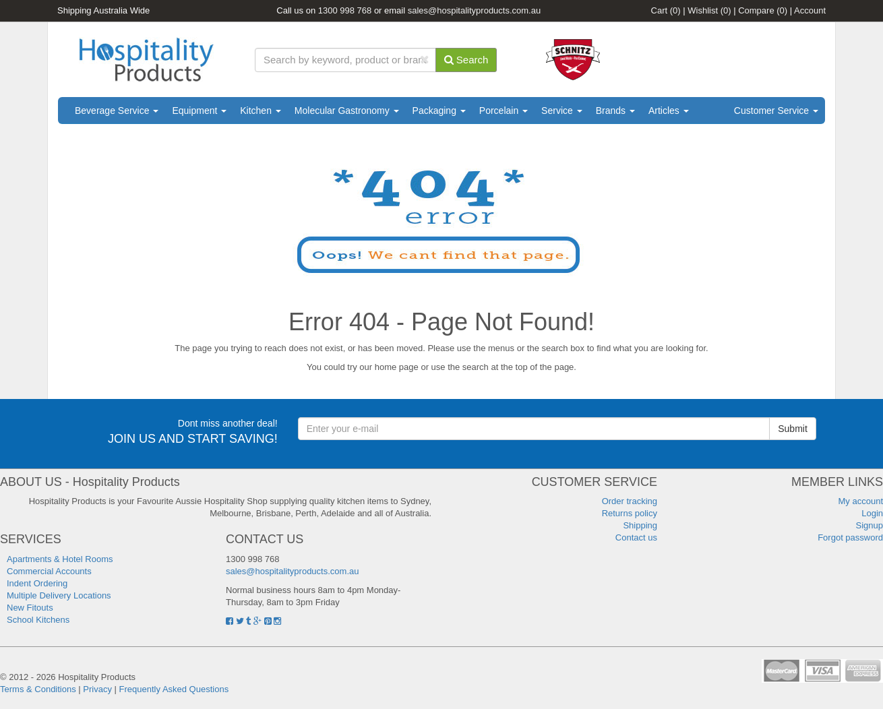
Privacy (97, 689)
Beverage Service (116, 110)
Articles (668, 110)
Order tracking (629, 501)
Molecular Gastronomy (347, 110)
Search (466, 59)
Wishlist (709, 10)
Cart (666, 10)
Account (810, 10)
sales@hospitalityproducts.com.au (474, 10)
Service (561, 110)
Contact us (636, 537)
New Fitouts (30, 608)
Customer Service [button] (776, 110)
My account (861, 501)
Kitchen (260, 110)
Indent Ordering (37, 583)
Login (872, 513)
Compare (762, 10)
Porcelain (503, 110)
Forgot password (850, 537)
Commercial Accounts (49, 571)
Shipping (640, 525)
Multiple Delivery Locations (59, 595)
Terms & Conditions (38, 689)
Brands (615, 110)
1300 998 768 (345, 10)
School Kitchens (38, 620)
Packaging (439, 110)
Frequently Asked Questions (174, 689)
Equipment (199, 110)
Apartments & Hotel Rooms (60, 559)
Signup (869, 525)
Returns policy (629, 513)
